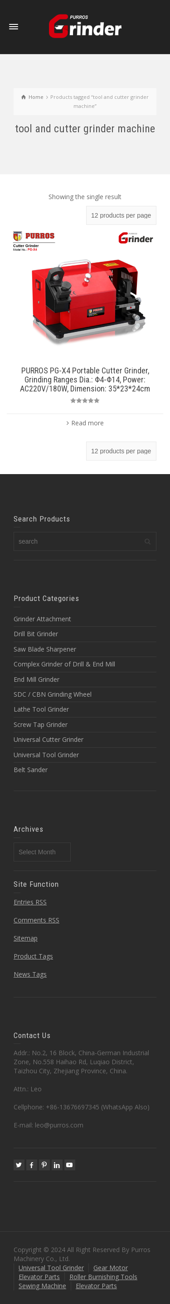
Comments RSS (36, 920)
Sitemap (26, 938)
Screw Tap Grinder (41, 724)
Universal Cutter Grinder (48, 739)
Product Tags (33, 956)
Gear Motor (110, 1267)
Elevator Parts (39, 1276)
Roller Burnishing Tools (103, 1276)
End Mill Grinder (36, 679)
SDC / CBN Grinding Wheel (53, 694)
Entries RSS (30, 902)
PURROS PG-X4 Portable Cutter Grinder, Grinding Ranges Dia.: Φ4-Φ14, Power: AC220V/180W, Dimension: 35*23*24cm (85, 379)
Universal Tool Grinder (46, 754)
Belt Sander (31, 769)
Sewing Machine (42, 1285)
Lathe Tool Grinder (41, 709)
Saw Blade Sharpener (45, 649)
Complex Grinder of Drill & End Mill (64, 664)
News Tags (30, 974)
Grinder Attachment (42, 619)
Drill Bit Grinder (36, 633)
